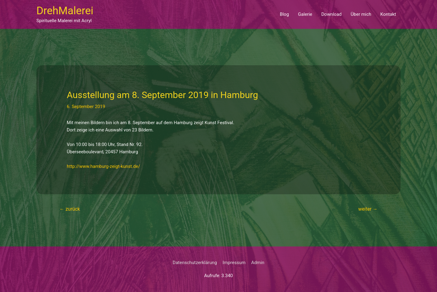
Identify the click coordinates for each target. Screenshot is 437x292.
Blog (284, 14)
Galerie (305, 14)
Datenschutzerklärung (195, 262)
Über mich (361, 14)
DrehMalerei (64, 11)
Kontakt (388, 14)
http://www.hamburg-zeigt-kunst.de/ (103, 166)
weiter (368, 209)
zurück (69, 209)
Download (331, 14)
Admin (257, 262)
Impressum (234, 262)
